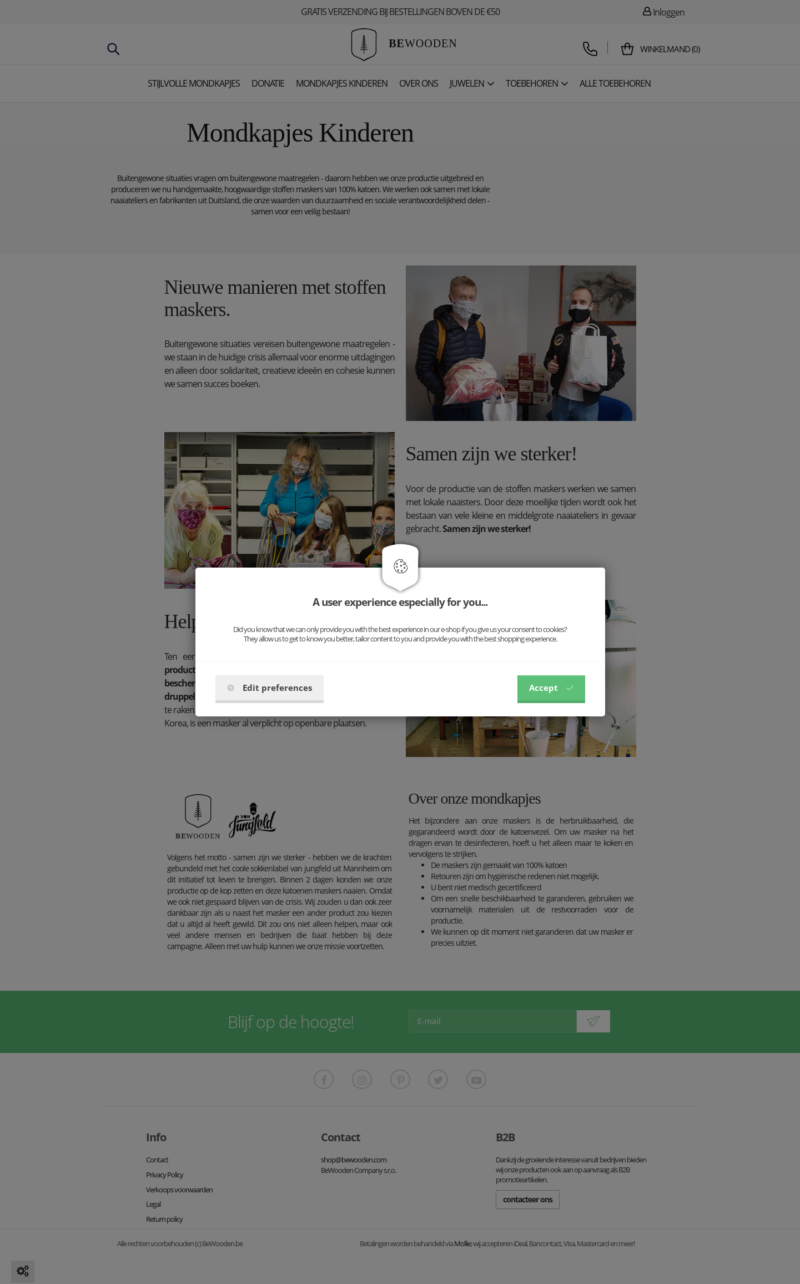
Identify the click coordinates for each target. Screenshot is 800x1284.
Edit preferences (269, 687)
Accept (551, 687)
